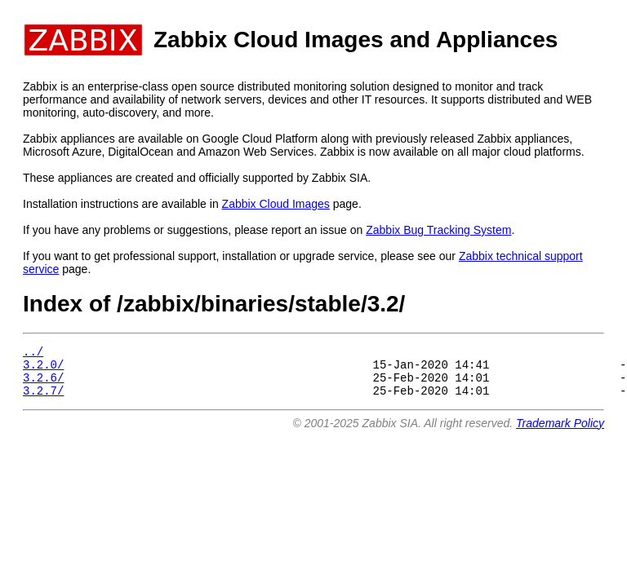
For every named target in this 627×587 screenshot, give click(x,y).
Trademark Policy (560, 432)
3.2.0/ (43, 369)
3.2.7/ (43, 400)
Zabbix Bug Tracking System (438, 229)
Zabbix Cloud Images (276, 203)
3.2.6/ (43, 384)
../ (33, 353)
